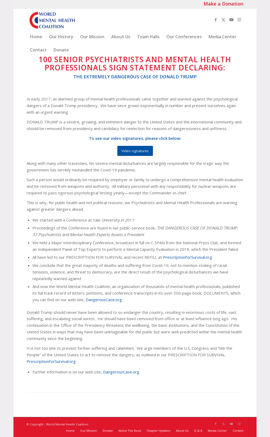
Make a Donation (223, 4)
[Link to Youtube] (231, 19)
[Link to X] (224, 19)
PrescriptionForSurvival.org (187, 257)
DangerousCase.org (104, 299)
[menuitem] (36, 36)
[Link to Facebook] (216, 19)
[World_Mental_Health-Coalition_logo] (52, 19)
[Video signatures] (135, 151)
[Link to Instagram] (239, 19)
